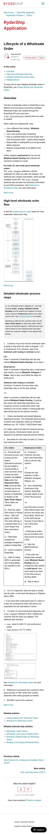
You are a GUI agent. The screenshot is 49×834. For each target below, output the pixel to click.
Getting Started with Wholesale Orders (22, 718)
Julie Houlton (16, 54)
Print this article (30, 58)
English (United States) (24, 826)
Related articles (13, 80)
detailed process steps (22, 212)
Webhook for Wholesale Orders (21, 683)
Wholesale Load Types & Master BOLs (23, 734)
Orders (29, 15)
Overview (10, 71)
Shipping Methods (26, 316)
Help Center (9, 12)
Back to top (8, 193)
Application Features (15, 15)
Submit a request (34, 800)
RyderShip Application (26, 12)
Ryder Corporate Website (24, 822)
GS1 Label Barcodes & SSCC (33, 772)
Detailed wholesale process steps (20, 77)
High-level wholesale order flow (19, 74)
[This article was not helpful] (28, 789)
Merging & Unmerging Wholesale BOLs (23, 742)
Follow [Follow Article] (41, 58)
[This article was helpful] (21, 789)
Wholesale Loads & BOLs (17, 731)
